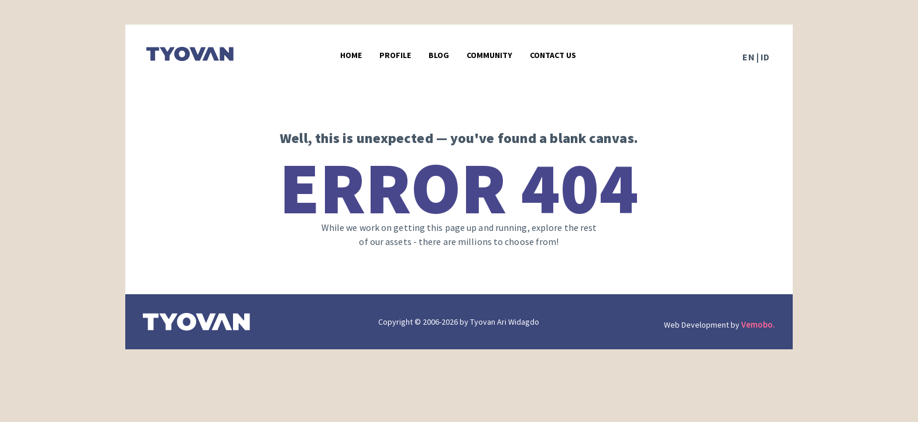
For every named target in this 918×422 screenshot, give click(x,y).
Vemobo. (758, 324)
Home (351, 55)
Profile (395, 55)
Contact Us (553, 55)
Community (489, 55)
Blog (439, 55)
